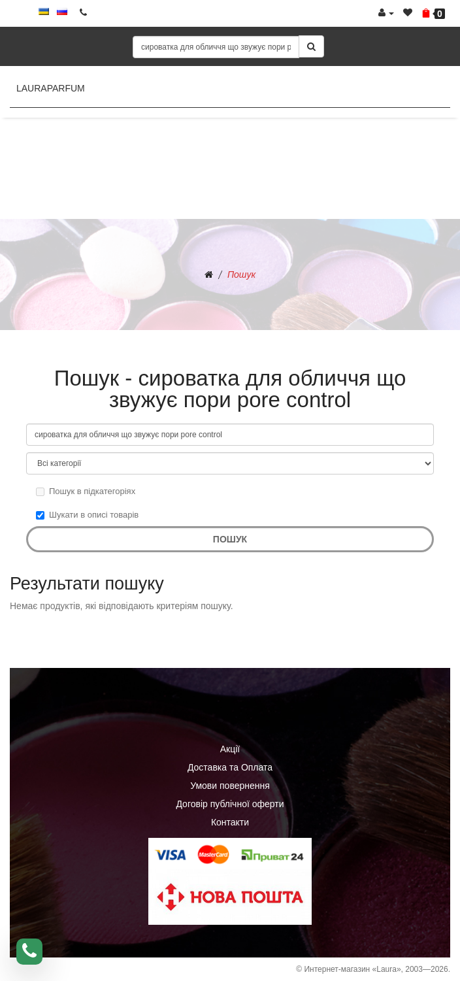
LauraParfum (50, 88)
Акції (230, 749)
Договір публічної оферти (230, 804)
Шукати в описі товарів (87, 515)
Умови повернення (230, 785)
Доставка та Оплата (230, 767)
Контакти (230, 822)
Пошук (241, 274)
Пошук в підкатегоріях (85, 491)
